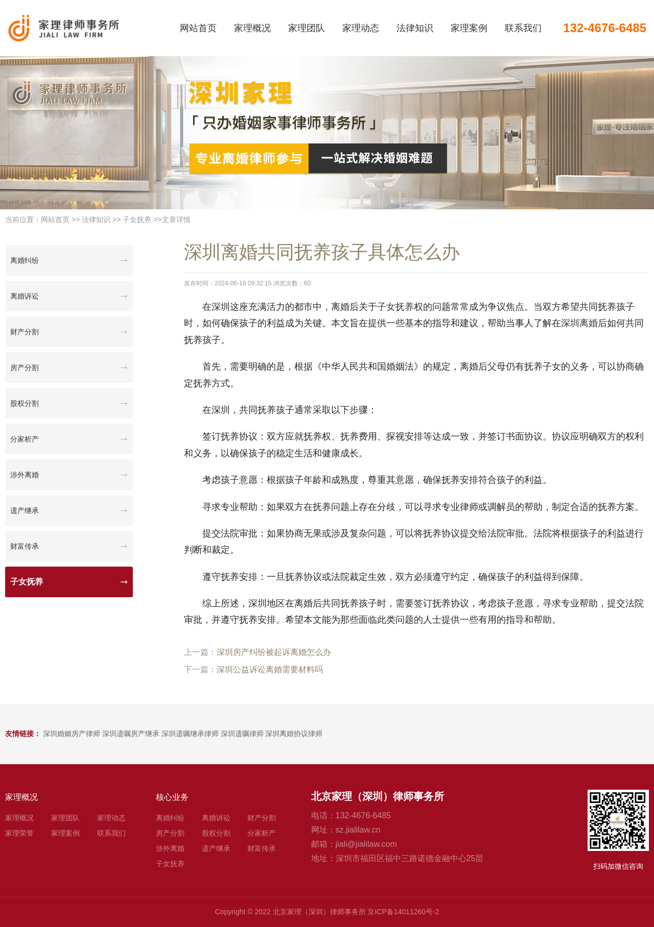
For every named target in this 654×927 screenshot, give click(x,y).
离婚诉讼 (24, 296)
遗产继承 (24, 510)
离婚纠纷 (24, 260)
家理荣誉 (19, 833)
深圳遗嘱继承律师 (190, 733)
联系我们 (523, 28)
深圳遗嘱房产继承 (130, 733)
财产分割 (24, 332)
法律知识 (414, 28)
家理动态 (360, 28)
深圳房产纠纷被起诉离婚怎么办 (274, 652)
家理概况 (252, 28)
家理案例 (469, 28)
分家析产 (24, 439)
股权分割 (24, 403)
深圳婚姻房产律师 (71, 733)
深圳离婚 (579, 323)
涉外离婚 (24, 475)
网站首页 (198, 28)
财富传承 (24, 546)
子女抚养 (137, 219)
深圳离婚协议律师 (293, 733)
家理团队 (306, 28)
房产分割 (24, 367)
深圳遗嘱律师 (242, 733)
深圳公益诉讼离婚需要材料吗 (270, 669)
